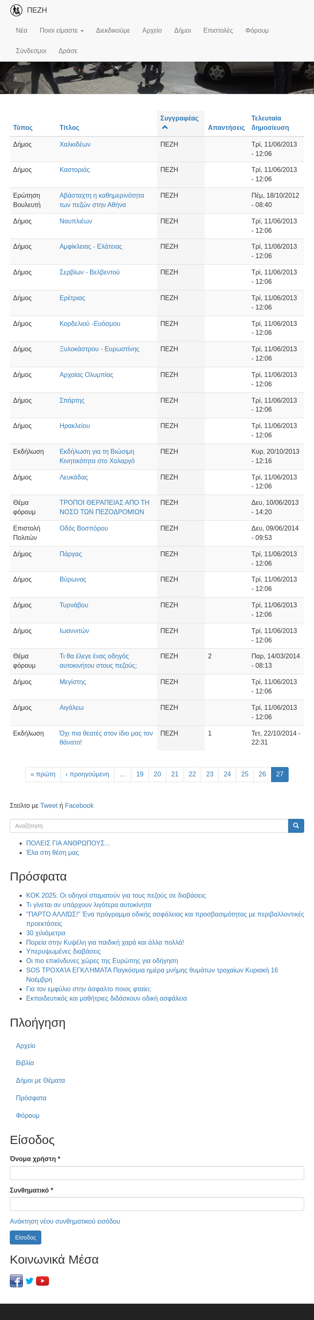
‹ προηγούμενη (88, 774)
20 (157, 774)
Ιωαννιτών (74, 630)
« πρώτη (43, 774)
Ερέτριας (72, 297)
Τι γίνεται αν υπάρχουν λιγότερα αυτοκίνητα (88, 904)
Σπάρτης (72, 400)
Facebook (79, 805)
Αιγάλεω (72, 707)
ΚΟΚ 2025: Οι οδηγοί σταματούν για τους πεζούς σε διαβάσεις (116, 895)
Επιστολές (218, 30)
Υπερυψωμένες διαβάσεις (63, 951)
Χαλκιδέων (75, 144)
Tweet (49, 805)
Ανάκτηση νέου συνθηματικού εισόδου (65, 1221)
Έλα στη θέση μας (52, 852)
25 (245, 774)
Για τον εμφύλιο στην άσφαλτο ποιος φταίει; (88, 989)
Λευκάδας (74, 477)
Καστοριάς (75, 169)
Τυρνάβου (74, 605)
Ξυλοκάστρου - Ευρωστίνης (99, 349)
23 (209, 774)
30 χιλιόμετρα (45, 933)
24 (227, 774)
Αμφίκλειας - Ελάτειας (91, 246)
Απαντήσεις (226, 127)
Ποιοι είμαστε (62, 30)
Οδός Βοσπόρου (84, 528)
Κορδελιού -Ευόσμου (90, 323)
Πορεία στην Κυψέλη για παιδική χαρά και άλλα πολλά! (105, 942)
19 (140, 774)
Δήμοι (182, 30)
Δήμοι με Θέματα (40, 1080)
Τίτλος (69, 127)
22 (192, 774)
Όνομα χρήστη (35, 1158)
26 (262, 774)
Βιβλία (25, 1062)
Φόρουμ (257, 30)
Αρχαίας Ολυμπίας (87, 374)
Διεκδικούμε (113, 30)
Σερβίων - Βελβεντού (90, 272)
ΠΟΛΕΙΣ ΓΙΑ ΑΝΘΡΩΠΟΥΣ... (68, 843)
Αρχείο (152, 30)
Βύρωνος (73, 579)
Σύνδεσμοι (31, 50)
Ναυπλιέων (76, 221)
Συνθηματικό (31, 1190)
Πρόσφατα (31, 1098)
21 (175, 774)
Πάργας (71, 554)
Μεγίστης (73, 681)
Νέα (21, 30)
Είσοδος (25, 1237)
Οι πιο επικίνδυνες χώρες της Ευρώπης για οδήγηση (102, 960)
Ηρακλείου (75, 425)
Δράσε (67, 50)
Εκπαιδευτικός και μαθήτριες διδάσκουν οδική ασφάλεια (106, 998)
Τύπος (23, 127)
